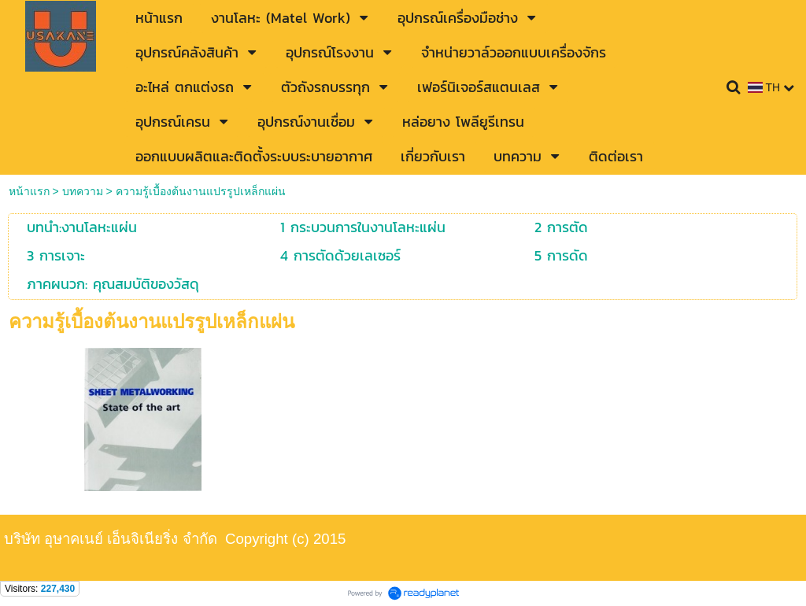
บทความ (84, 191)
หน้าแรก (29, 191)
